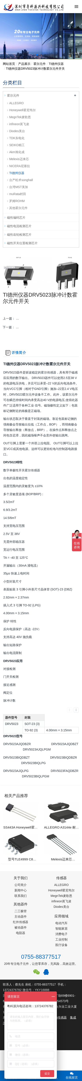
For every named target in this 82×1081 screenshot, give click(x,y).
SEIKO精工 (17, 145)
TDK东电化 (16, 138)
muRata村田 (17, 194)
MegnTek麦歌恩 (20, 117)
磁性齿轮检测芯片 (19, 234)
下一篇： (41, 327)
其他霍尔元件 (18, 208)
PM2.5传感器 (57, 1017)
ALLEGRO (16, 103)
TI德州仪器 (56, 64)
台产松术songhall (21, 180)
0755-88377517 (41, 956)
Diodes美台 (17, 131)
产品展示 (24, 64)
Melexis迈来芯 (19, 159)
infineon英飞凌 (19, 124)
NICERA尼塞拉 (19, 166)
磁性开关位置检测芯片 (22, 243)
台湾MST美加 (18, 187)
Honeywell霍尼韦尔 (22, 110)
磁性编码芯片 (16, 217)
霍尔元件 (39, 64)
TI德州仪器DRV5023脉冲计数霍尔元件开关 (35, 68)
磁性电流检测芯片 (19, 226)
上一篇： (41, 318)
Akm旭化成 (16, 152)
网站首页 (9, 64)
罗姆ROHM (17, 201)
